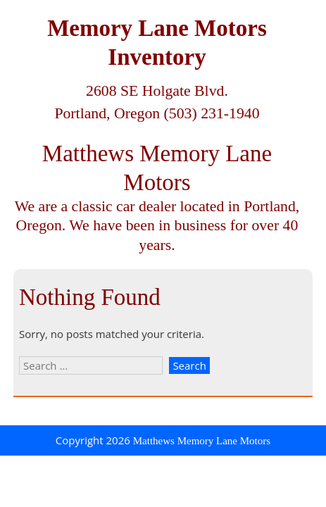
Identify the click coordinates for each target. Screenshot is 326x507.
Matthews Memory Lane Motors (201, 440)
